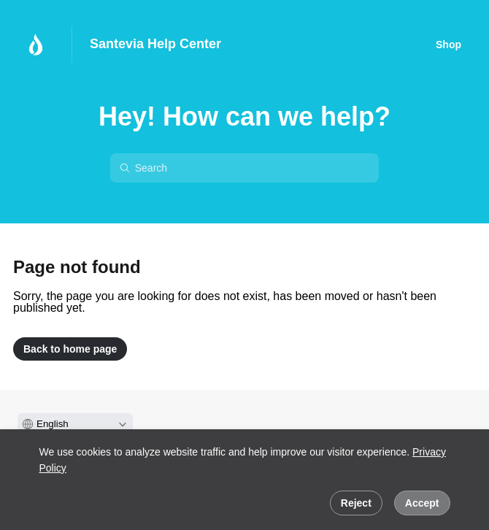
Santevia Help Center (155, 44)
